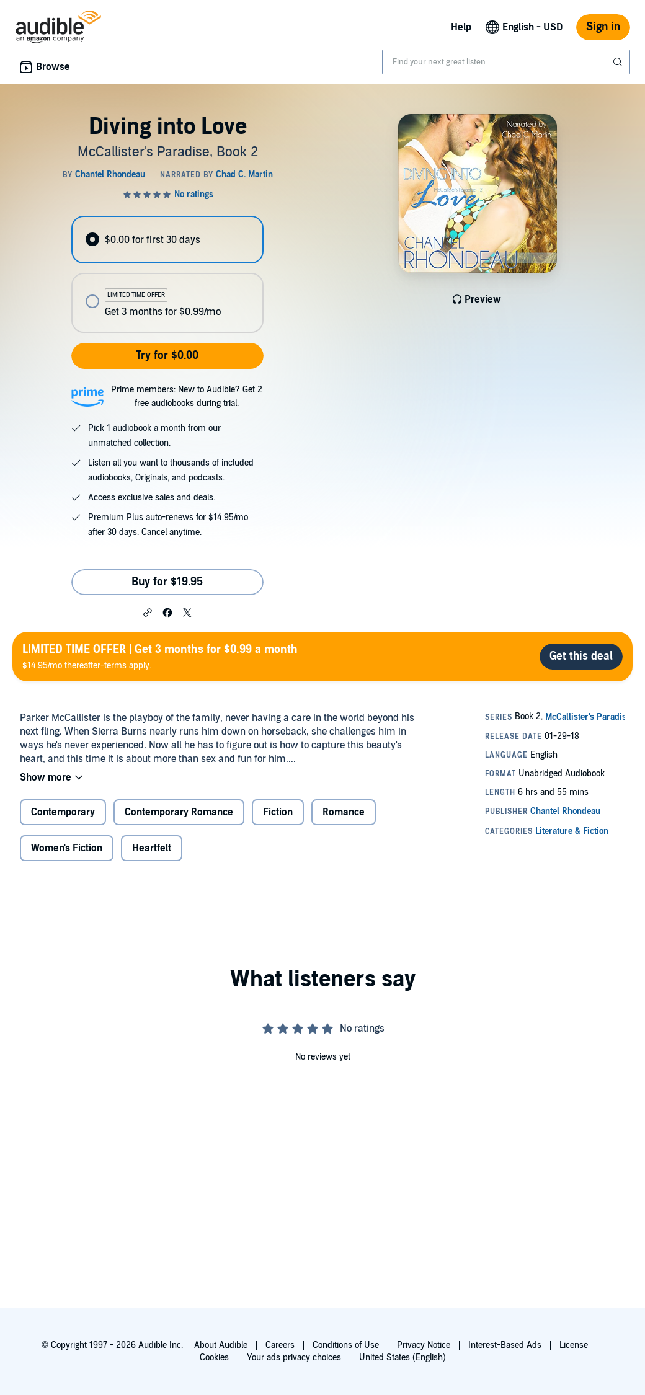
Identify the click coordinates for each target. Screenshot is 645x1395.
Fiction (278, 812)
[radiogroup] (167, 274)
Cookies (214, 1357)
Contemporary (63, 812)
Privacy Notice (423, 1345)
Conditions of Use (346, 1345)
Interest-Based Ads (504, 1345)
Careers (280, 1345)
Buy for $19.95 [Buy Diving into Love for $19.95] (167, 581)
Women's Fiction (66, 848)
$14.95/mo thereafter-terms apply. (160, 656)
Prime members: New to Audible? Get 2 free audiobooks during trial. (186, 396)
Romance (343, 812)
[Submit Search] (619, 62)
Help (461, 27)
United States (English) (402, 1357)
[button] (148, 611)
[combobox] (506, 62)
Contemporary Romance (179, 812)
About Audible (220, 1345)
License (573, 1345)
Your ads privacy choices (294, 1357)
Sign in (603, 26)
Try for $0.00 (167, 355)
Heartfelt (151, 848)
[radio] (167, 240)
